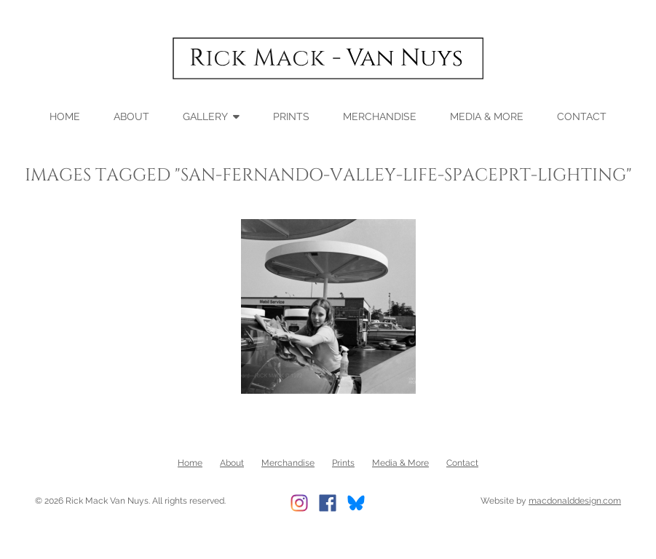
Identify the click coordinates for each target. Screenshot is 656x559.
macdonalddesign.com (575, 500)
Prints (291, 116)
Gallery (205, 116)
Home (65, 116)
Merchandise (379, 116)
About (131, 116)
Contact (581, 116)
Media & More (486, 116)
